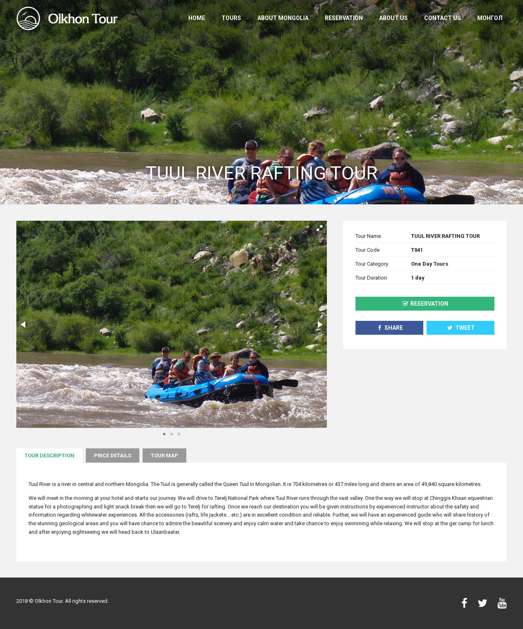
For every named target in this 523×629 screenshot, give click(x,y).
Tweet (461, 328)
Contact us (442, 18)
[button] (319, 228)
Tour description (49, 455)
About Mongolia (282, 18)
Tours (231, 18)
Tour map (164, 455)
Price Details (112, 455)
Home (196, 18)
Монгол (490, 18)
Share (389, 328)
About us (393, 18)
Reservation (344, 18)
